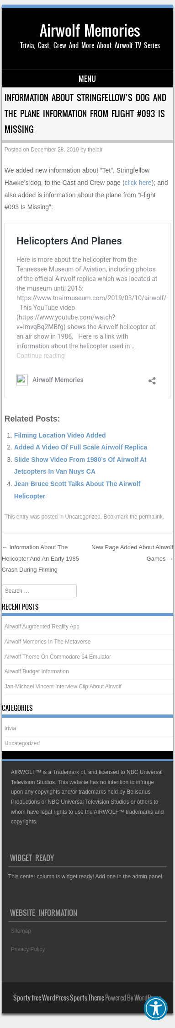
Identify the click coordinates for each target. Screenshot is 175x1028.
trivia (10, 728)
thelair (95, 149)
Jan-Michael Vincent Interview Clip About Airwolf (63, 686)
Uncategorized (83, 517)
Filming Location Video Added (60, 435)
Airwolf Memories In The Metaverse (48, 641)
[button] (155, 1008)
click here (138, 182)
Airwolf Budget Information (37, 671)
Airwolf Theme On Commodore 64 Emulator (58, 657)
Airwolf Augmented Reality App (42, 626)
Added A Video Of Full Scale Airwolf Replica (80, 447)
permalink (151, 517)
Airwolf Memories (90, 30)
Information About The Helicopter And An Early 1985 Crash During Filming (40, 558)
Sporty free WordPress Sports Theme (58, 998)
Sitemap (21, 931)
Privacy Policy (28, 949)
